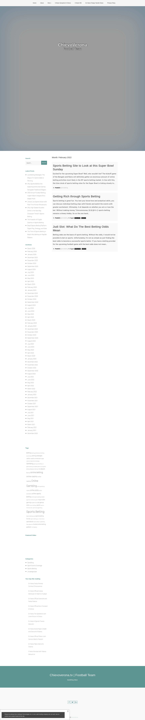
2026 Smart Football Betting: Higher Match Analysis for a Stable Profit (36, 196)
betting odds (77, 248)
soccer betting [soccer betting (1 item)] (33, 505)
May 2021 (30, 418)
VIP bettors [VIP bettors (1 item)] (34, 527)
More (49, 3)
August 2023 (31, 341)
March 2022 (31, 389)
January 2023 (31, 359)
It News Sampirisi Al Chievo (63, 3)
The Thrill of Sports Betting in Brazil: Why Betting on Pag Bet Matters (37, 234)
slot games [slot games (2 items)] (40, 502)
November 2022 (32, 365)
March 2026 (31, 248)
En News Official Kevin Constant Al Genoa (38, 607)
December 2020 (32, 433)
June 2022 (30, 380)
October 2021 (31, 403)
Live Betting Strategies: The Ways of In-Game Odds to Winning (36, 178)
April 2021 (30, 421)
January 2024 (31, 326)
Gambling (30, 563)
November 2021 (32, 401)
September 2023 (32, 338)
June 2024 (30, 311)
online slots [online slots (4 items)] (34, 490)
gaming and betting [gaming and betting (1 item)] (37, 464)
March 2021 (31, 424)
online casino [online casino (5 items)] (31, 476)
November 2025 (32, 260)
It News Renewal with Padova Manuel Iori (37, 653)
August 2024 (31, 305)
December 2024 (32, 293)
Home (34, 3)
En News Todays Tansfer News (94, 3)
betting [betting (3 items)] (28, 453)
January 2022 (31, 395)
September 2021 (32, 406)
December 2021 (32, 398)
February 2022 (32, 392)
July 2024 (30, 308)
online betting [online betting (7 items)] (36, 472)
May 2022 (30, 383)
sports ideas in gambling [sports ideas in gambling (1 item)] (39, 521)
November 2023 (32, 332)
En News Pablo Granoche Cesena (36, 645)
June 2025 (30, 275)
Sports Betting (64, 187)
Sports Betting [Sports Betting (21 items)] (35, 511)
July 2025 (30, 272)
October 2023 (31, 335)
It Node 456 (78, 3)
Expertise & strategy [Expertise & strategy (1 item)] (34, 461)
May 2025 (30, 278)
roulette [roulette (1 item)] (33, 502)
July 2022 (30, 377)
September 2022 (32, 371)
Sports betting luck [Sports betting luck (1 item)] (30, 516)
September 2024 (32, 302)
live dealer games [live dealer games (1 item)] (37, 466)
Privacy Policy (111, 3)
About (42, 3)
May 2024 (30, 314)
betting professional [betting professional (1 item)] (36, 453)
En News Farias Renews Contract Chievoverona (35, 585)
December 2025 (32, 257)
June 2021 (30, 415)
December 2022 (32, 362)
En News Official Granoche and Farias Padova (37, 600)
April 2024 (30, 317)
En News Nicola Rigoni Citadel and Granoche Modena (37, 630)
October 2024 (31, 299)
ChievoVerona (72, 44)
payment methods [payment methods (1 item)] (30, 500)
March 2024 (31, 320)
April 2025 (30, 281)
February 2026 (32, 251)
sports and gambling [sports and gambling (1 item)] (37, 507)
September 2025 (32, 266)
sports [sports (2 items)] (38, 505)
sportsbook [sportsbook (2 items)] (29, 521)
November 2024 (32, 296)
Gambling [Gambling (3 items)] (29, 464)
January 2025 (31, 290)
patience (84, 218)
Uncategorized (32, 571)
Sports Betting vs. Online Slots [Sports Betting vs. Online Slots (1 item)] (37, 519)
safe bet (84, 248)
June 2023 (30, 347)
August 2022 (31, 374)
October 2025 (31, 263)
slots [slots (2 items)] (27, 505)
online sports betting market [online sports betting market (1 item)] (38, 497)
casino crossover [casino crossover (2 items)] (36, 458)
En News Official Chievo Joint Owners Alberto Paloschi (37, 638)
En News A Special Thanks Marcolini (36, 622)
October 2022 (31, 368)
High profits (77, 218)
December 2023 (32, 329)
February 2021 (32, 427)
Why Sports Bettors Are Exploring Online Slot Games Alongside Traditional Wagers (36, 187)
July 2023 (30, 344)
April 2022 (30, 386)
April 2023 (30, 353)
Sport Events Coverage (34, 566)
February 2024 (32, 323)
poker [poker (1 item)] (36, 500)
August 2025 (31, 269)
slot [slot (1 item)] (36, 502)
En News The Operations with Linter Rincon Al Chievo (37, 615)
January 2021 (31, 430)
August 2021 (31, 409)
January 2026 (31, 254)
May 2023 (30, 350)
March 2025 (31, 284)
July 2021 (30, 412)
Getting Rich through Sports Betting (76, 196)
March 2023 (31, 356)
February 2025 (32, 287)
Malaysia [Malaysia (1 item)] (32, 469)
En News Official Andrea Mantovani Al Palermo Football (37, 592)
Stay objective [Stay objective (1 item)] (29, 524)
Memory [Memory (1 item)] (36, 469)
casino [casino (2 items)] (28, 458)
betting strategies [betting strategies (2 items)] (37, 456)
